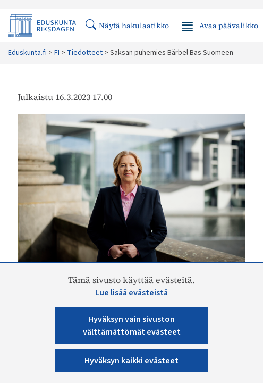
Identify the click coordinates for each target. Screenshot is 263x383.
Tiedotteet (85, 52)
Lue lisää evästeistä (131, 292)
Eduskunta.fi (27, 52)
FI (57, 52)
